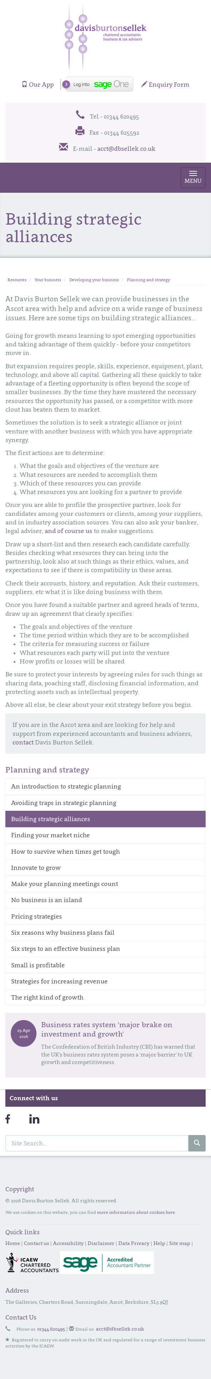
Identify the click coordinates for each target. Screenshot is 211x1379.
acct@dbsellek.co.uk (126, 148)
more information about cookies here (136, 1212)
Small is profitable (38, 965)
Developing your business (94, 279)
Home (12, 1243)
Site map (179, 1243)
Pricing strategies (36, 916)
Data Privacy (133, 1243)
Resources (17, 279)
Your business (48, 279)
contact (23, 742)
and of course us (68, 531)
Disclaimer (101, 1243)
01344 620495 (51, 1329)
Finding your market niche (50, 835)
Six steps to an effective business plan (65, 948)
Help (159, 1243)
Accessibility (68, 1243)
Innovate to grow (36, 867)
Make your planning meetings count (64, 883)
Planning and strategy (148, 279)
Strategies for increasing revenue (59, 981)
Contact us (36, 1243)
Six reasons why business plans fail (62, 932)
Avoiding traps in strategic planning (63, 802)
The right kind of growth (47, 997)
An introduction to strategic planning (66, 786)
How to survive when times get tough (65, 851)
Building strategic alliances (50, 819)
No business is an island (46, 900)
